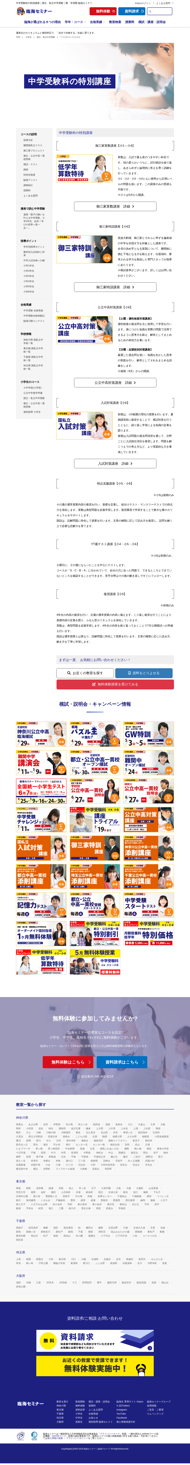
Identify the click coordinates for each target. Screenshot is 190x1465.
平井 (147, 1204)
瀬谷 (46, 1144)
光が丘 (136, 1204)
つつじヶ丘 (163, 1196)
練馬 (143, 1200)
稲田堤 (97, 1124)
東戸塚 (40, 1157)
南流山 (67, 1236)
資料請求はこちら (125, 1062)
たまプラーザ (23, 1148)
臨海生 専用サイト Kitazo (129, 1401)
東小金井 (97, 1204)
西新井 (104, 1200)
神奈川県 (61, 1405)
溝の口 (70, 1161)
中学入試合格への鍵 (34, 260)
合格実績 (96, 22)
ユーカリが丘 (150, 1236)
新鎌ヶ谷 (31, 1232)
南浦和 (114, 1263)
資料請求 (134, 11)
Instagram (121, 1409)
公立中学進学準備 (32, 393)
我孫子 (20, 1227)
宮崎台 (107, 1161)
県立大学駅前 (36, 1136)
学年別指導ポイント (34, 246)
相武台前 (115, 1144)
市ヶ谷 (83, 1188)
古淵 (95, 1136)
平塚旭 (85, 1157)
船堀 (18, 1208)
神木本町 (71, 1140)
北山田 (104, 1132)
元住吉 (82, 1165)
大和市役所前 (108, 1165)
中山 (111, 1152)
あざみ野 (34, 1124)
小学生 (79, 1414)
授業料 (129, 22)
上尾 (18, 1259)
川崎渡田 (66, 1132)
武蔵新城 (21, 1165)
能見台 (135, 1152)
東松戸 (151, 1232)
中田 (63, 1152)
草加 (18, 1263)
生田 (46, 1124)
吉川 (140, 1263)
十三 (75, 1282)
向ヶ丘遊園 (134, 1161)
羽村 (70, 1204)
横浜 (36, 1169)
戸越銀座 (61, 1200)
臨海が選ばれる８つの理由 (42, 22)
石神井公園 (22, 1196)
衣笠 (115, 1132)
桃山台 (165, 1282)
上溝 (136, 1128)
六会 (48, 1165)
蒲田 (53, 1192)
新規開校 (80, 1401)
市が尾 (70, 1124)
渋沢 (59, 1140)
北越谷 (107, 1259)
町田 (41, 1208)
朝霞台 (40, 1259)
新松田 (149, 1140)
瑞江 (51, 1208)
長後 (82, 1148)
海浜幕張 (68, 1227)
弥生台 (124, 1165)
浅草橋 (40, 1188)
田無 (90, 1196)
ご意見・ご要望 (155, 1409)
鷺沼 (18, 1140)
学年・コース (74, 22)
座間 (29, 1140)
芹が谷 (57, 1144)
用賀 (98, 1208)
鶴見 (149, 1148)
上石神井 (66, 1192)
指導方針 (28, 140)
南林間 (94, 1161)
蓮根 (153, 1200)
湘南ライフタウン (118, 1140)
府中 (157, 1204)
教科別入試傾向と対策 (34, 254)
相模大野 (118, 1136)
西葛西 (117, 1200)
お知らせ (93, 1418)
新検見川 (46, 1232)
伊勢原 (57, 1124)
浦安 (56, 1227)
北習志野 (113, 1227)
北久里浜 (91, 1132)
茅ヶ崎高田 (54, 1148)
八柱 (135, 1236)
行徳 (126, 1227)
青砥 (18, 1188)
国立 (101, 1192)
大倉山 (142, 1124)
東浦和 (74, 1263)
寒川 (39, 1140)
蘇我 (71, 1232)
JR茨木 (50, 1282)
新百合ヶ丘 (22, 1144)
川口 (73, 1259)
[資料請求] (95, 1341)
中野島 (87, 1152)
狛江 (136, 1192)
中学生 (79, 1418)
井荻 (61, 1188)
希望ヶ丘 (128, 1132)
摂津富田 (87, 1282)
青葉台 (20, 1124)
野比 (146, 1152)
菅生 (36, 1144)
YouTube (121, 1414)
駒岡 (105, 1136)
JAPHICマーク (59, 1436)
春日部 (62, 1259)
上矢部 (147, 1128)
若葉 (165, 1263)
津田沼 (102, 1232)
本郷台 (47, 1161)
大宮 (51, 1259)
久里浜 (20, 1136)
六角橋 (84, 1169)
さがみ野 (132, 1136)
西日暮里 (131, 1200)
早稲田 (122, 1208)
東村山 (123, 1204)
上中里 (112, 1128)
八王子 (164, 1200)
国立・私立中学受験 (34, 398)
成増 (83, 1200)
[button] (115, 206)
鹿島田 (62, 1128)
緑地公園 (21, 1286)
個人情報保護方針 (125, 1422)
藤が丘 (114, 1157)
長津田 (75, 1152)
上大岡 (100, 1128)
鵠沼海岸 (143, 1132)
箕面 (154, 1282)
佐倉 (163, 1227)
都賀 (91, 1232)
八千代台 (106, 1236)
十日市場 (21, 1152)
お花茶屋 (154, 1188)
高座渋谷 (53, 1136)
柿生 (51, 1128)
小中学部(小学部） (33, 387)
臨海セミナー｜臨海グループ (97, 1449)
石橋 (29, 1282)
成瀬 (93, 1200)
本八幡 (80, 1236)
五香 (153, 1227)
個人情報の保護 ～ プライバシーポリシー (67, 1438)
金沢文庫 (76, 1128)
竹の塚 (79, 1196)
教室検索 (115, 22)
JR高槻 (63, 1282)
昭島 (29, 1188)
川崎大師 (51, 1132)
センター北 (82, 1144)
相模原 (146, 1136)
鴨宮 (18, 1132)
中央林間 (70, 1148)
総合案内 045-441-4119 (95, 1076)
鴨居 (158, 1128)
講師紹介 (28, 185)
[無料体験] (95, 1366)
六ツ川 (70, 1165)
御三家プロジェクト (34, 150)
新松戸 (59, 1232)
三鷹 (61, 1208)
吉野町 (47, 1169)
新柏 (18, 1232)
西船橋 (139, 1232)
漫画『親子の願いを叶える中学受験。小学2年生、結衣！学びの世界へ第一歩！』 (34, 221)
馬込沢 (35, 1236)
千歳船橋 (137, 1196)
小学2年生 (28, 270)
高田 (127, 1144)
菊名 (78, 1132)
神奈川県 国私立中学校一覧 (33, 341)
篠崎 (146, 1192)
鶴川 (18, 1200)
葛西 (33, 1192)
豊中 (99, 1282)
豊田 (73, 1200)
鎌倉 (88, 1128)
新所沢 (142, 1259)
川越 (84, 1259)
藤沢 (126, 1157)
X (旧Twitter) (123, 1405)
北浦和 (95, 1259)
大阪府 (60, 1422)
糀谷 (126, 1192)
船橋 (162, 1232)
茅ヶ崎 (39, 1148)
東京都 (60, 1409)
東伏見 (111, 1204)
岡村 (18, 1128)
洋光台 (149, 1165)
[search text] (162, 11)
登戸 (156, 1152)
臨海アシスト (30, 180)
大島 (118, 1188)
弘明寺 (156, 1132)
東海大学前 (163, 1148)
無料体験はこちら (71, 1062)
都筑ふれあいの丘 (110, 1148)
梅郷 (46, 1227)
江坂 (39, 1282)
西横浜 (122, 1152)
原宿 (29, 1157)
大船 (163, 1124)
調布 (149, 1196)
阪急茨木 (127, 1282)
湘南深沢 (99, 1140)
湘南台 (85, 1140)
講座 (25, 169)
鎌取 (101, 1227)
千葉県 (60, 1414)
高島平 (67, 1196)
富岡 (43, 1152)
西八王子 (21, 1204)
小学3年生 (28, 276)
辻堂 (92, 1148)
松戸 (46, 1236)
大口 (130, 1124)
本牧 (58, 1161)
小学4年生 (28, 281)
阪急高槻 (142, 1282)
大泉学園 (106, 1188)
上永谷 (125, 1128)
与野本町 (152, 1263)
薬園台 (92, 1236)
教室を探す (62, 1401)
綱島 (127, 1148)
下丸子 (157, 1192)
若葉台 (96, 1169)
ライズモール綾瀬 (65, 1169)
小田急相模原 (162, 1136)
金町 (43, 1192)
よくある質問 (165, 3)
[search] (150, 11)
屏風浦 (52, 1157)
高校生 (79, 1422)
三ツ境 (82, 1161)
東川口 (87, 1263)
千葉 (81, 1232)
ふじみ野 (100, 1263)
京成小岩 (113, 1192)
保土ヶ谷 (21, 1161)
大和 (93, 1165)
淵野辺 (149, 1157)
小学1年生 (28, 265)
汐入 (49, 1140)
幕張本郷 (21, 1236)
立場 (148, 1144)
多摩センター (105, 1196)
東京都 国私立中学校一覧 (33, 350)
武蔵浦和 (128, 1263)
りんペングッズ (155, 1414)
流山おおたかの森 (120, 1232)
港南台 (67, 1136)
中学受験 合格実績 (33, 310)
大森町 (140, 1188)
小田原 (30, 1128)
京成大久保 (139, 1227)
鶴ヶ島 (30, 1263)
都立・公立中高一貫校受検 (34, 157)
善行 (68, 1144)
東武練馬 (31, 1200)
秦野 (18, 1157)
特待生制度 (29, 174)
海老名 (119, 1124)
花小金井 (58, 1204)
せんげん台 (157, 1259)
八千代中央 (121, 1236)
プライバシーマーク (110, 1434)
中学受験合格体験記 (34, 315)
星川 (161, 1157)
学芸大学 (21, 1192)
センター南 (99, 1144)
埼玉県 (60, 1418)
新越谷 (130, 1259)
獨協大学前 (59, 1263)
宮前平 (119, 1161)
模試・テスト (30, 164)
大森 (129, 1188)
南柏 (56, 1236)
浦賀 (108, 1124)
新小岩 (37, 1196)
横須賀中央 (22, 1169)
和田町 (109, 1169)
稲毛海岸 (34, 1227)
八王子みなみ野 (39, 1204)
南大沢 (72, 1208)
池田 (18, 1282)
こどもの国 (81, 1136)
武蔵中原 (36, 1165)
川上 (29, 1132)
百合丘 (136, 1165)
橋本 (166, 1152)
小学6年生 (28, 291)
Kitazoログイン (145, 3)
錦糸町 (90, 1192)
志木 (118, 1259)
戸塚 (33, 1152)
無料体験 (80, 1405)
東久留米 (83, 1204)
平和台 (30, 1208)
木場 (78, 1192)
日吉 (63, 1157)
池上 (71, 1188)
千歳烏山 (122, 1196)
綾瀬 (51, 1188)
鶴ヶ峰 (138, 1148)
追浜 (41, 1128)
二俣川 (137, 1157)
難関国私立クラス (32, 145)
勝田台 (90, 1227)
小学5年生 (28, 286)
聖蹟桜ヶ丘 (52, 1196)
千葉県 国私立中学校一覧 (33, 359)
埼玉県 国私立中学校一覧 (33, 367)
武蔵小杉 (150, 1161)
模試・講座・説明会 (152, 22)
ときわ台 (46, 1200)
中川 (53, 1152)
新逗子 (136, 1140)
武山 (137, 1144)
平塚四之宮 (100, 1157)
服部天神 (112, 1282)
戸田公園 (43, 1263)
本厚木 (35, 1161)
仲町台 (100, 1152)
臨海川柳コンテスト (34, 321)
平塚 (73, 1157)
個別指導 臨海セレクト (101, 1422)
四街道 (20, 1240)
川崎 (39, 1132)
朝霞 (29, 1259)
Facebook (121, 1418)
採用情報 (151, 1405)
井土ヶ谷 (83, 1124)
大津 (153, 1124)
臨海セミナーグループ (159, 1401)
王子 (94, 1188)
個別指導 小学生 (32, 412)
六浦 (58, 1165)
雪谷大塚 (86, 1208)
